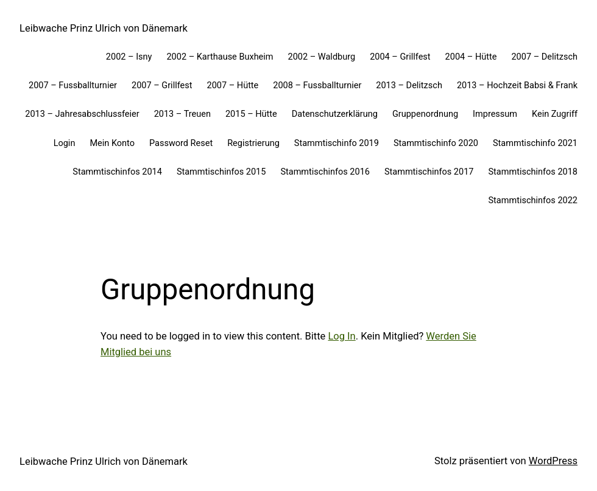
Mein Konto (112, 143)
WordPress (553, 461)
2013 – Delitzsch (409, 85)
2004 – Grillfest (400, 57)
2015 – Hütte (251, 114)
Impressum (495, 114)
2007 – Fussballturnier (73, 85)
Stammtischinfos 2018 (533, 172)
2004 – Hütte (471, 57)
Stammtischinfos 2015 (221, 172)
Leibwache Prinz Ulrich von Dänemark (103, 28)
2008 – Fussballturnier (317, 85)
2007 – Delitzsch (544, 57)
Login (65, 143)
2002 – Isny (129, 57)
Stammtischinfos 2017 (429, 172)
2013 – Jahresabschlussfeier (82, 114)
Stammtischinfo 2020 (436, 143)
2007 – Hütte (232, 85)
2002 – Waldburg (322, 57)
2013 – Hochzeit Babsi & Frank (517, 85)
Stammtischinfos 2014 (117, 172)
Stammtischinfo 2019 (336, 143)
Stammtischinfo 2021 (535, 143)
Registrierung (253, 143)
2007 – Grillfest (162, 85)
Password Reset (181, 143)
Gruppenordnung (425, 114)
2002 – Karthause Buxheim (219, 57)
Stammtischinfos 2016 (325, 172)
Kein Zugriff (555, 114)
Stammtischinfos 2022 (533, 200)
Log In (341, 336)
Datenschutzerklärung (335, 114)
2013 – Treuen (182, 114)
